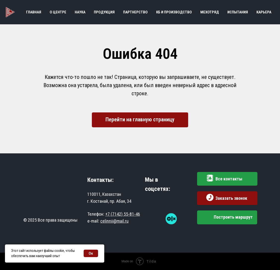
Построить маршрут (233, 217)
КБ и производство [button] (174, 12)
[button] (209, 197)
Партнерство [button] (135, 12)
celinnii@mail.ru (114, 221)
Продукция (104, 12)
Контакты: (100, 179)
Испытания (237, 12)
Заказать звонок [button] (231, 198)
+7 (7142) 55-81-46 (122, 214)
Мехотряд (209, 12)
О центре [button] (58, 12)
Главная (33, 12)
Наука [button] (80, 12)
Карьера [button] (263, 12)
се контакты (228, 178)
